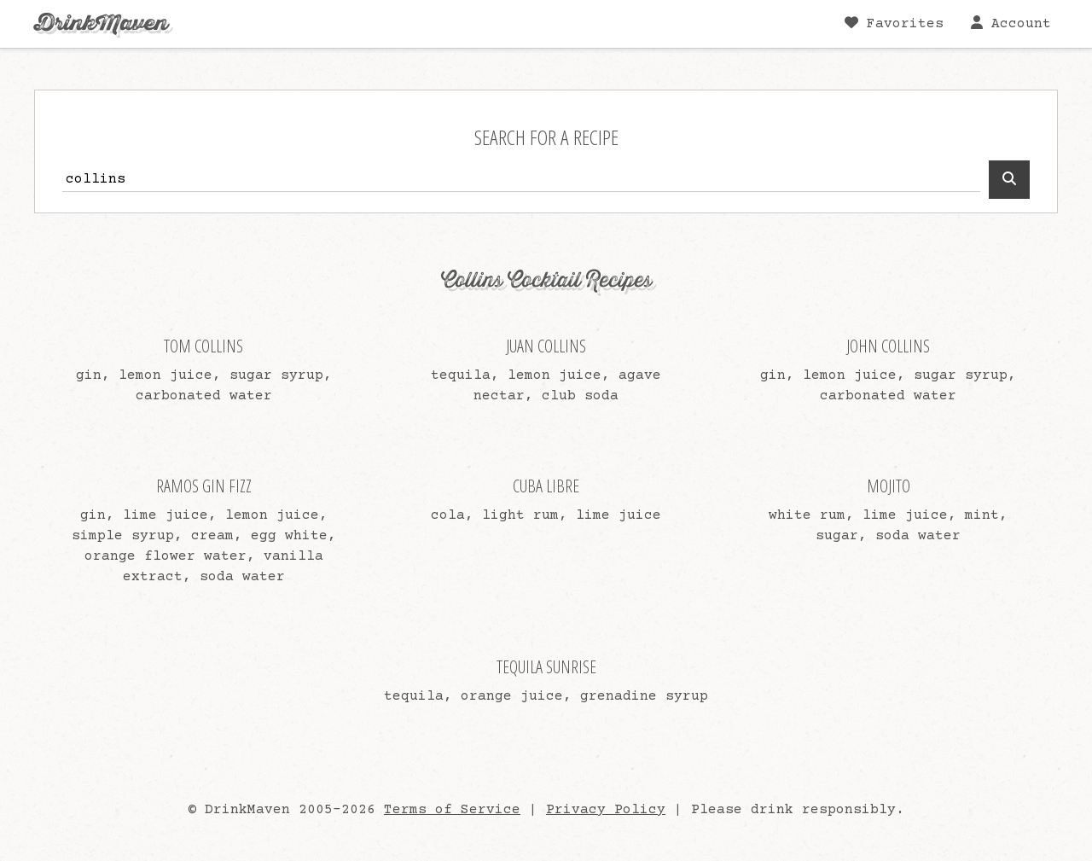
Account (1011, 23)
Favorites (894, 23)
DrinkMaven (101, 23)
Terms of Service (452, 809)
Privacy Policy (605, 809)
